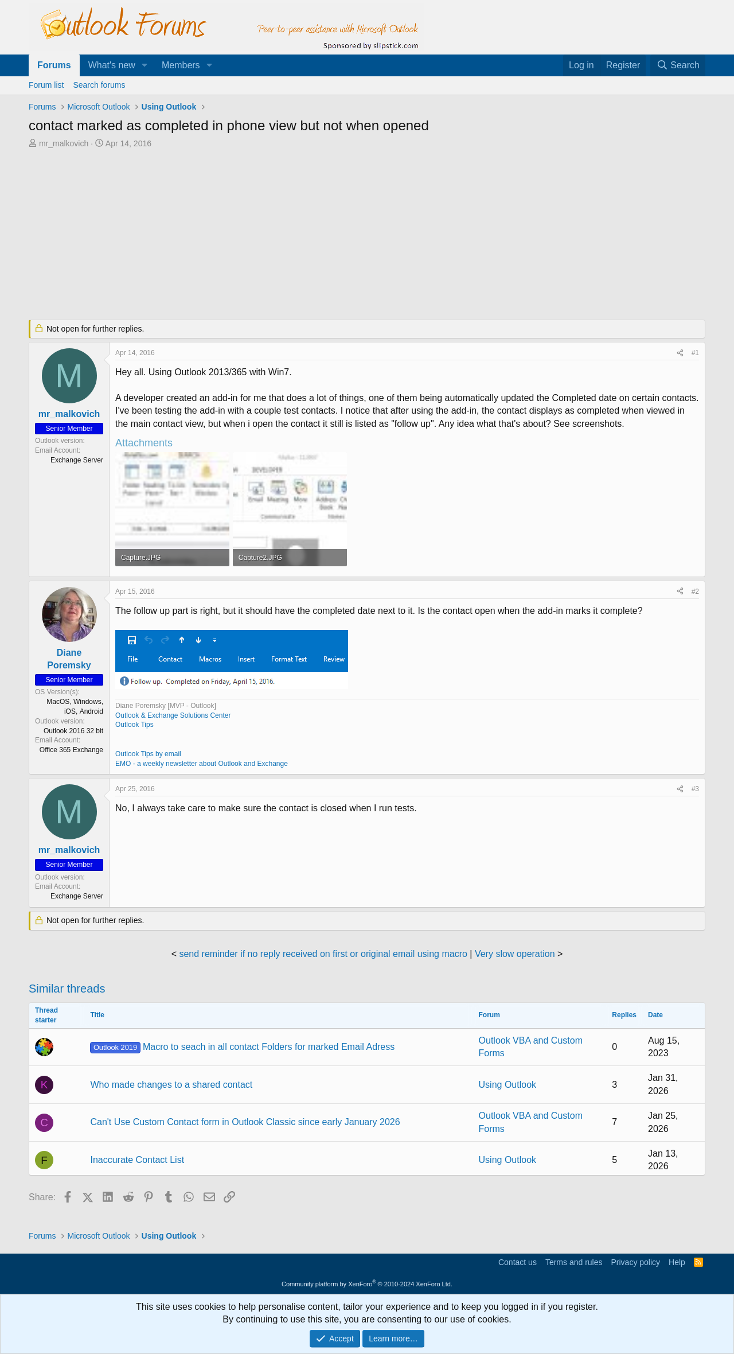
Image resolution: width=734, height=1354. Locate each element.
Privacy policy (635, 1262)
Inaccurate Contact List (137, 1160)
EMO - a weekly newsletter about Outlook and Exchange (201, 764)
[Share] (680, 353)
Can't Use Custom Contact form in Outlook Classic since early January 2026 (245, 1122)
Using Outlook (508, 1085)
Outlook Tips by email (148, 754)
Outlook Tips (134, 725)
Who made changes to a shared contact (171, 1085)
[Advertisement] (307, 235)
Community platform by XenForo (367, 1284)
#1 (695, 353)
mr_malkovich (63, 143)
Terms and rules (574, 1262)
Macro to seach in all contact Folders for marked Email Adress (242, 1047)
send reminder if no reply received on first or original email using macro (323, 954)
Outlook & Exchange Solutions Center (173, 715)
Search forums (99, 85)
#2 (695, 591)
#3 (695, 789)
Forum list (46, 85)
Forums (54, 65)
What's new (111, 65)
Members (181, 65)
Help (677, 1262)
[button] (144, 65)
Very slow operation (515, 954)
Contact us (517, 1262)
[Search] (677, 65)
